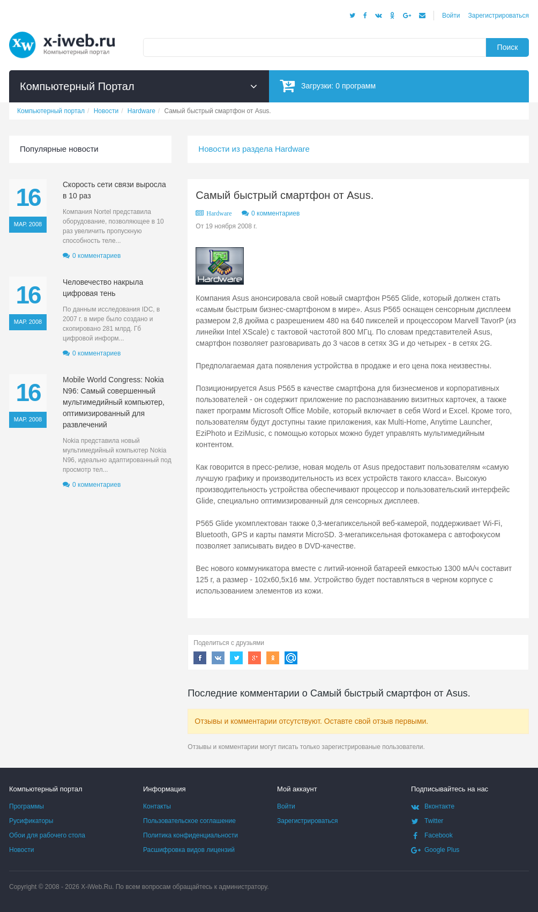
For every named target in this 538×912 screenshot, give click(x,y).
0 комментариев (275, 213)
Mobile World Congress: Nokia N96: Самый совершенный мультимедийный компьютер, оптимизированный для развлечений (114, 402)
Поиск (507, 47)
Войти (451, 15)
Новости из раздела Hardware (254, 148)
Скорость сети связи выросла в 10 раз (114, 190)
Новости (21, 850)
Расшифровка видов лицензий (189, 850)
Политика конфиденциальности (190, 835)
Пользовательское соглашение (189, 821)
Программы (26, 806)
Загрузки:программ (328, 85)
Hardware (218, 213)
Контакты (157, 806)
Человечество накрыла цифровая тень (103, 288)
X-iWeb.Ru (96, 887)
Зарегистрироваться (498, 15)
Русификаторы (31, 821)
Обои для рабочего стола (47, 835)
